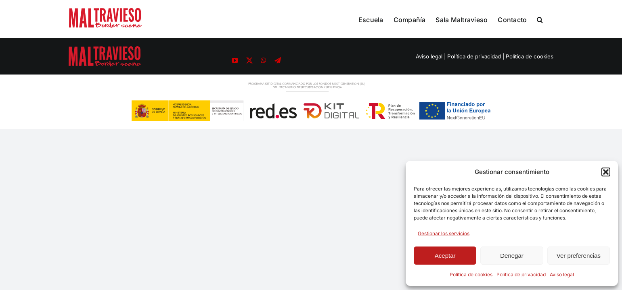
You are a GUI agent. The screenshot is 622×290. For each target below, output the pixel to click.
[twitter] (249, 60)
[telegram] (277, 60)
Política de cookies (471, 274)
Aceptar (445, 255)
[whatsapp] (263, 60)
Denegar (512, 255)
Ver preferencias (579, 255)
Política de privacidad (474, 56)
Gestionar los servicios (443, 233)
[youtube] (235, 60)
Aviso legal (562, 274)
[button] (606, 172)
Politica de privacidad (521, 274)
